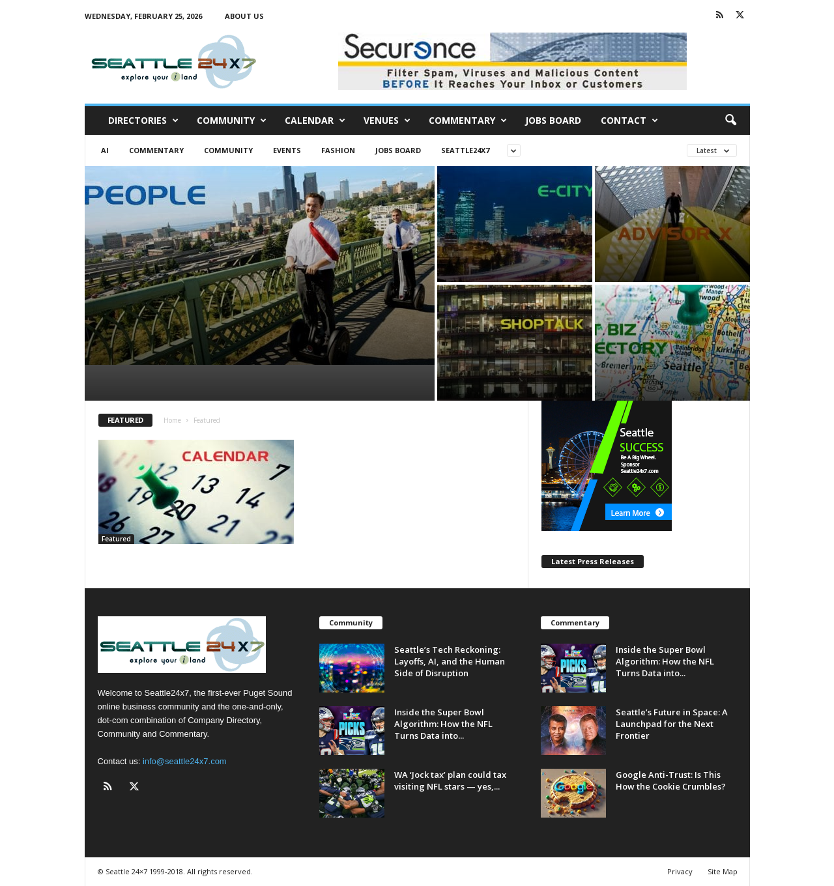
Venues (387, 120)
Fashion (338, 150)
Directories (143, 120)
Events (287, 150)
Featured (116, 538)
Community (231, 120)
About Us (244, 16)
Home (172, 420)
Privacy (680, 871)
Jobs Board (553, 120)
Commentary (468, 120)
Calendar (315, 120)
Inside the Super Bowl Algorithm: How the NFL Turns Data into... (443, 723)
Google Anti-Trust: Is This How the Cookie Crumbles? (672, 780)
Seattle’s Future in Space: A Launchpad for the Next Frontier (672, 723)
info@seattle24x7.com (185, 761)
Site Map (723, 871)
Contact (629, 120)
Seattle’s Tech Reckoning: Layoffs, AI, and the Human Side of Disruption (449, 661)
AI (105, 150)
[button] (730, 120)
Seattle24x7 (465, 150)
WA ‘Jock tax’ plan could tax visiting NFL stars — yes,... (450, 780)
